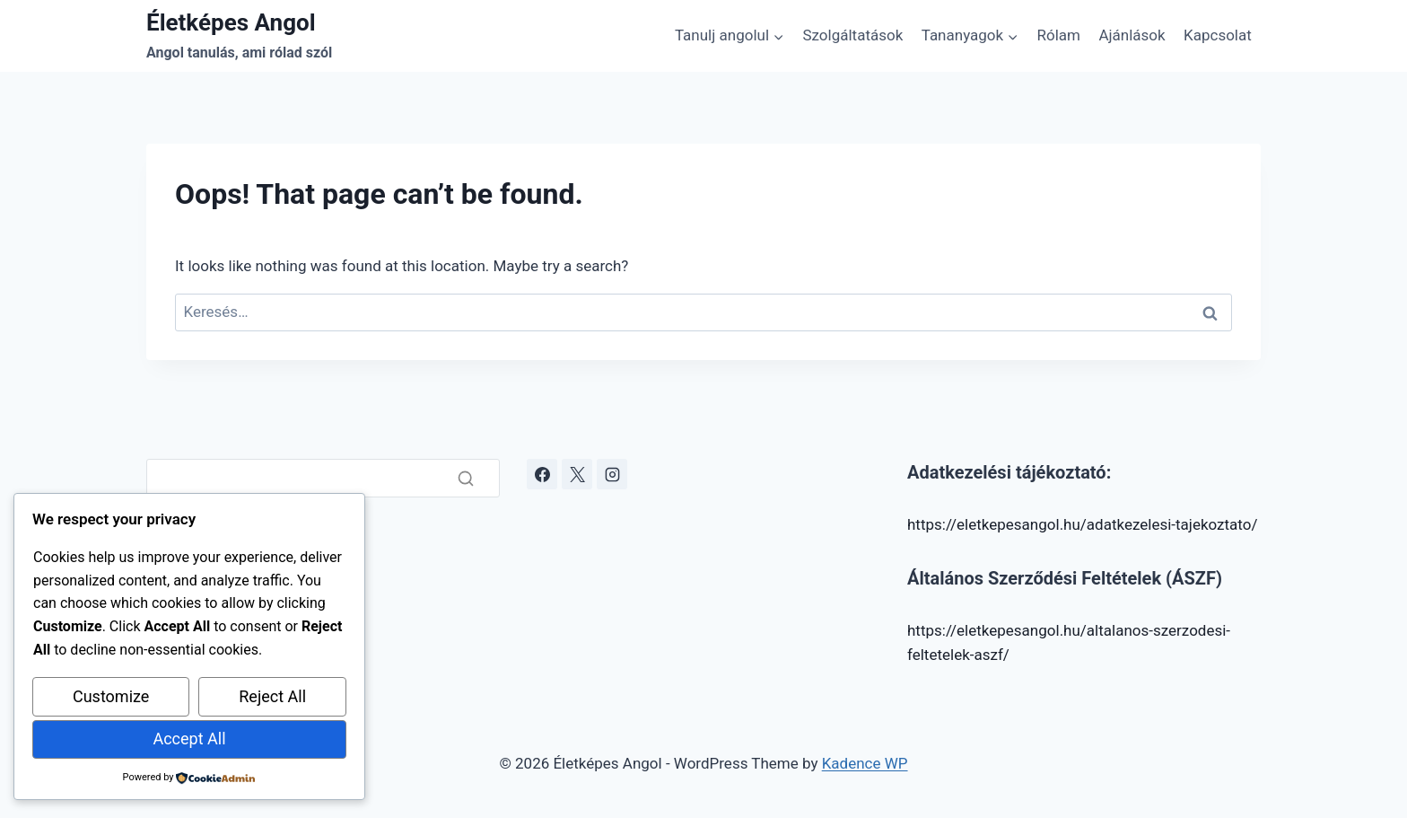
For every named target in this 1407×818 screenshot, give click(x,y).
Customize (111, 696)
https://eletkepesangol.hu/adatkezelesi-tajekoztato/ (1082, 524)
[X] (577, 474)
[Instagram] (612, 474)
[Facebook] (542, 474)
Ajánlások (1131, 35)
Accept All (189, 738)
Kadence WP (865, 763)
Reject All (272, 696)
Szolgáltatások (852, 35)
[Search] (323, 478)
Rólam (1058, 35)
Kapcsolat (1218, 35)
